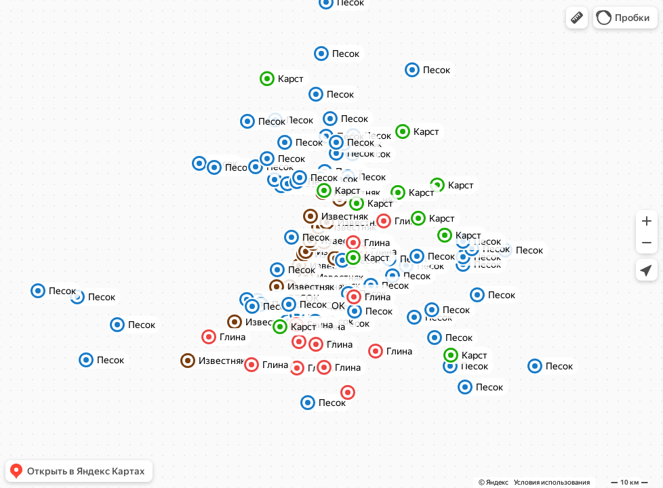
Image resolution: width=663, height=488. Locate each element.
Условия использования (552, 482)
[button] (577, 17)
